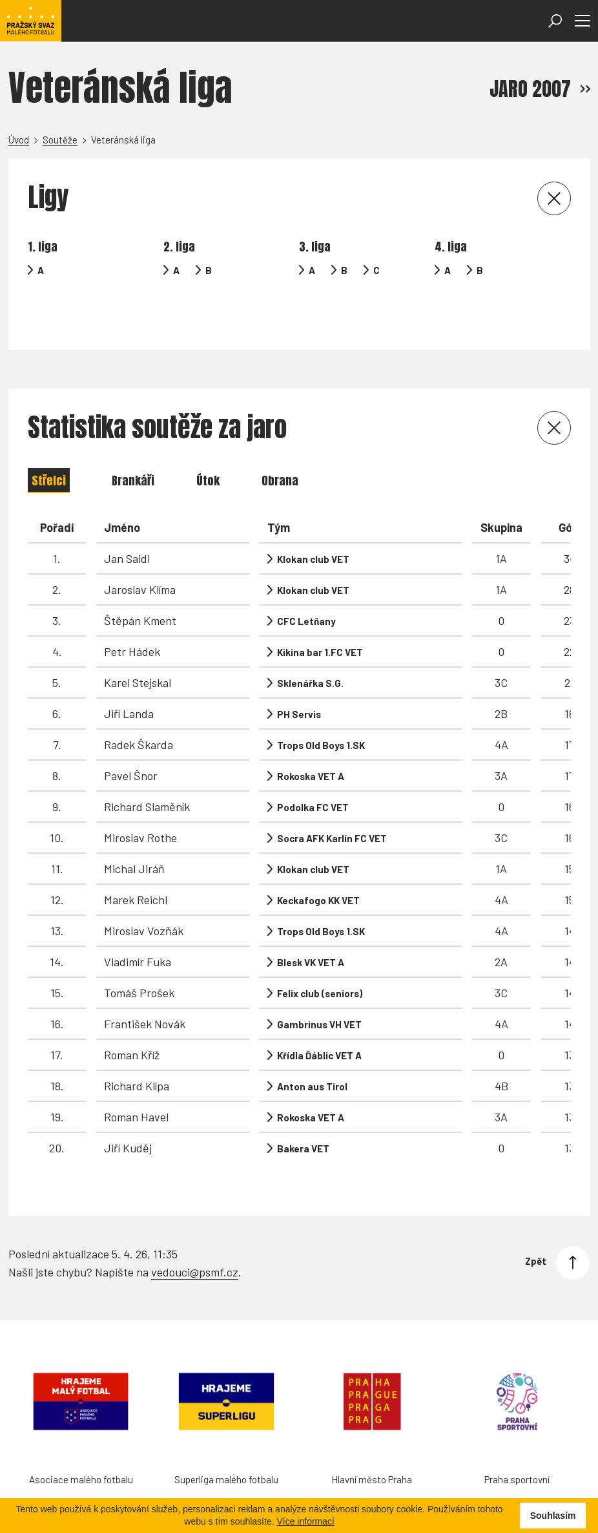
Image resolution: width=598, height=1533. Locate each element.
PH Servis (299, 682)
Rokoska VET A (310, 744)
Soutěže (60, 139)
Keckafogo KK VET (318, 868)
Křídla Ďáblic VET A (319, 1023)
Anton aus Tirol (312, 1054)
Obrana (280, 448)
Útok (208, 448)
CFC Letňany (306, 589)
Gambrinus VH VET (319, 992)
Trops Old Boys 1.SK (321, 713)
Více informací (305, 1521)
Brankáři (133, 448)
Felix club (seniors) (319, 961)
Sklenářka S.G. (310, 651)
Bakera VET (303, 1116)
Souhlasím (553, 1515)
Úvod (18, 139)
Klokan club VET (313, 527)
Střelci (49, 448)
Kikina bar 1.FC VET (320, 620)
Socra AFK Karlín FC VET (332, 806)
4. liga (451, 246)
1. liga (42, 246)
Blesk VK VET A (310, 930)
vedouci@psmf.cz (194, 1227)
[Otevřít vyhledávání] (555, 21)
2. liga (179, 246)
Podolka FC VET (313, 775)
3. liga (315, 246)
